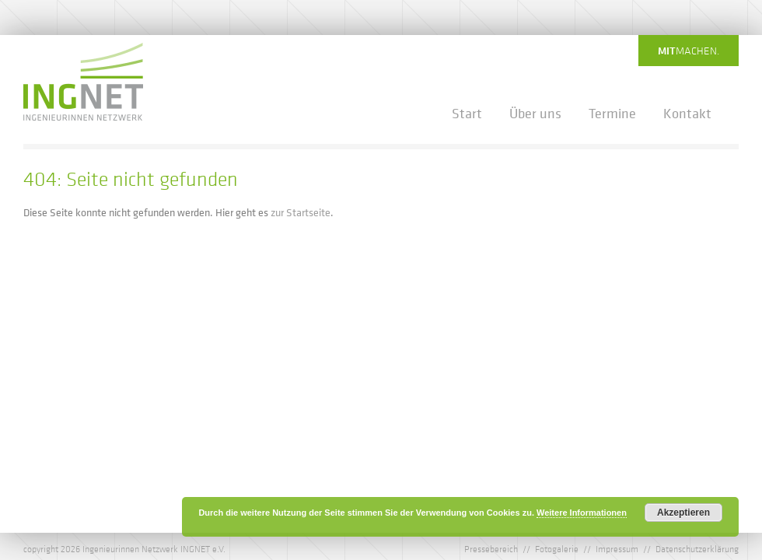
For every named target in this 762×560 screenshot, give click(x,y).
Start (467, 114)
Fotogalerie (556, 548)
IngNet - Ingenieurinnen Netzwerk (83, 82)
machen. (688, 50)
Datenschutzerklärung (697, 548)
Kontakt (687, 114)
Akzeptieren (683, 512)
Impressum (617, 548)
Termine (612, 114)
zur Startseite (300, 212)
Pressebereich (491, 548)
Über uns (535, 114)
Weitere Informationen (582, 512)
